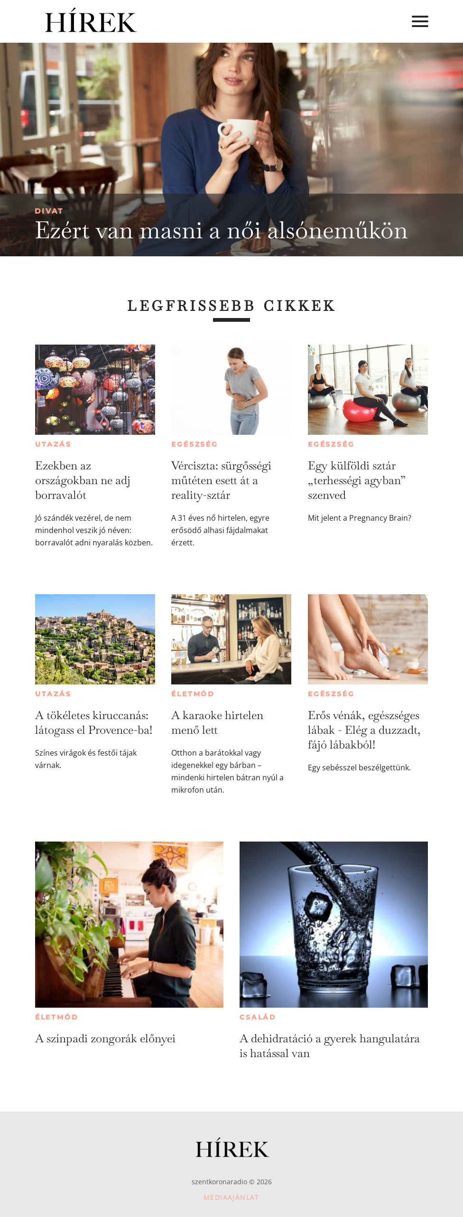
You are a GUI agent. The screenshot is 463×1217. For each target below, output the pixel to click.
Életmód (193, 694)
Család (258, 1017)
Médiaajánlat (231, 1197)
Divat (49, 210)
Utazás (53, 444)
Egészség (194, 444)
